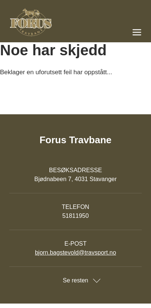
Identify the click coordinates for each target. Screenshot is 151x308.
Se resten (75, 280)
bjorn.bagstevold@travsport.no (75, 252)
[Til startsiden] (75, 22)
